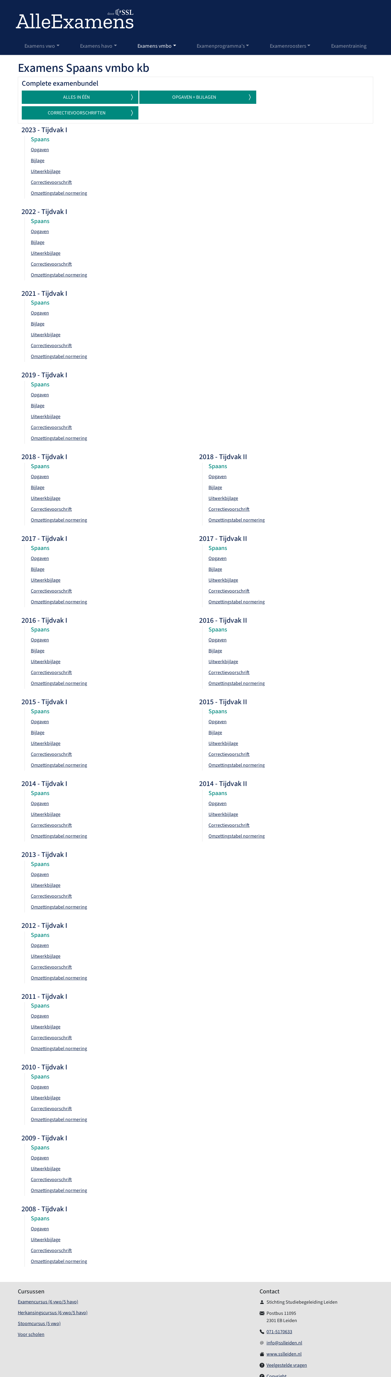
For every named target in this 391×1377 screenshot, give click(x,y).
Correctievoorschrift (51, 166)
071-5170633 (279, 1316)
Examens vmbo (154, 46)
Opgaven (40, 134)
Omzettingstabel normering (59, 177)
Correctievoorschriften (321, 97)
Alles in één (98, 97)
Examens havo (96, 46)
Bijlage (37, 145)
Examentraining (349, 46)
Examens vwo (39, 46)
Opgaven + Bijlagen (209, 97)
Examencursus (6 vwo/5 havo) (48, 1286)
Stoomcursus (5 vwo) (39, 1308)
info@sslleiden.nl (284, 1327)
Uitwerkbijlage (45, 155)
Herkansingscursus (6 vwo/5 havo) (53, 1297)
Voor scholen (31, 1318)
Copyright (276, 1360)
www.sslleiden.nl (284, 1338)
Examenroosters (288, 46)
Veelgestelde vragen (287, 1349)
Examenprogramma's (221, 46)
